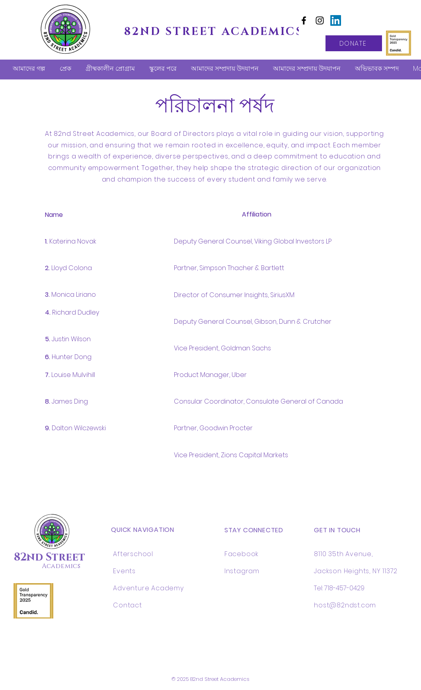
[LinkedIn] (335, 20)
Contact (127, 605)
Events (124, 571)
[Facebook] (303, 20)
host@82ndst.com (345, 605)
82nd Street (49, 557)
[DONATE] (353, 43)
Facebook (241, 554)
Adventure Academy (148, 588)
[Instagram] (319, 20)
